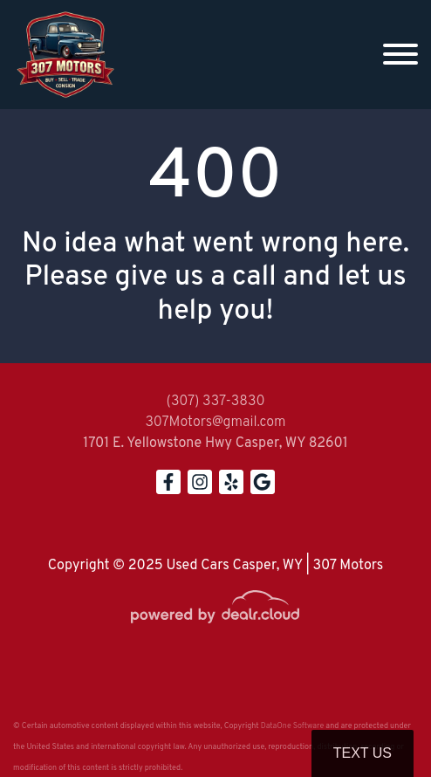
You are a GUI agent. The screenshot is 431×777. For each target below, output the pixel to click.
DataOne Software (292, 726)
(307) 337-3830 (215, 401)
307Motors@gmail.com (215, 422)
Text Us (362, 753)
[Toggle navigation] (400, 54)
